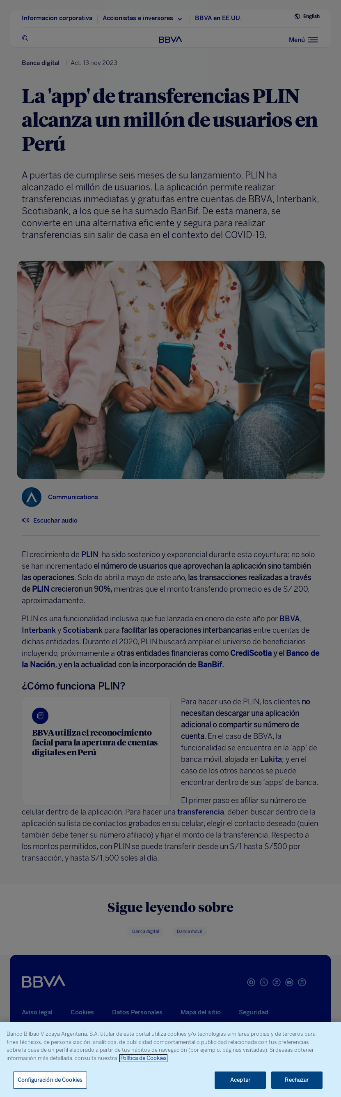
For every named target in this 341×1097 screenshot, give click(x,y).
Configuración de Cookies (50, 1080)
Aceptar (240, 1080)
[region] (170, 1059)
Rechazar (297, 1080)
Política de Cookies (143, 1058)
